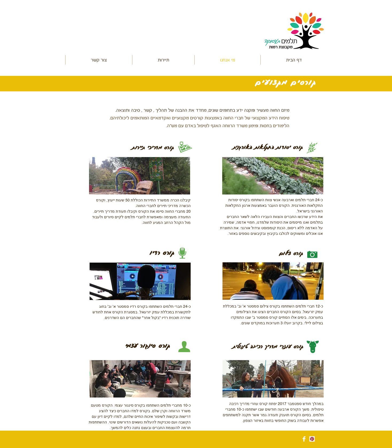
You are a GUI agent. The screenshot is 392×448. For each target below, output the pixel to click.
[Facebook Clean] (304, 439)
